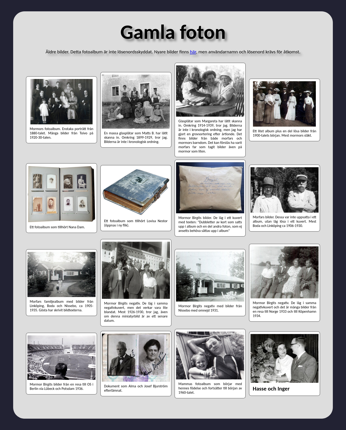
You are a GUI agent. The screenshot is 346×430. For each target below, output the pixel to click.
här (193, 52)
